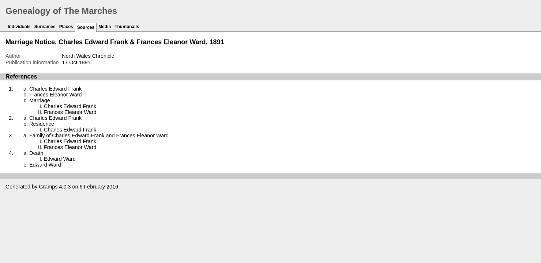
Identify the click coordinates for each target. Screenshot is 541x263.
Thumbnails (126, 26)
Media (104, 26)
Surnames (45, 26)
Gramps (48, 187)
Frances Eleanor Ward (55, 95)
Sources (85, 27)
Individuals (19, 26)
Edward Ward (60, 159)
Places (66, 26)
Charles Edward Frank (55, 89)
